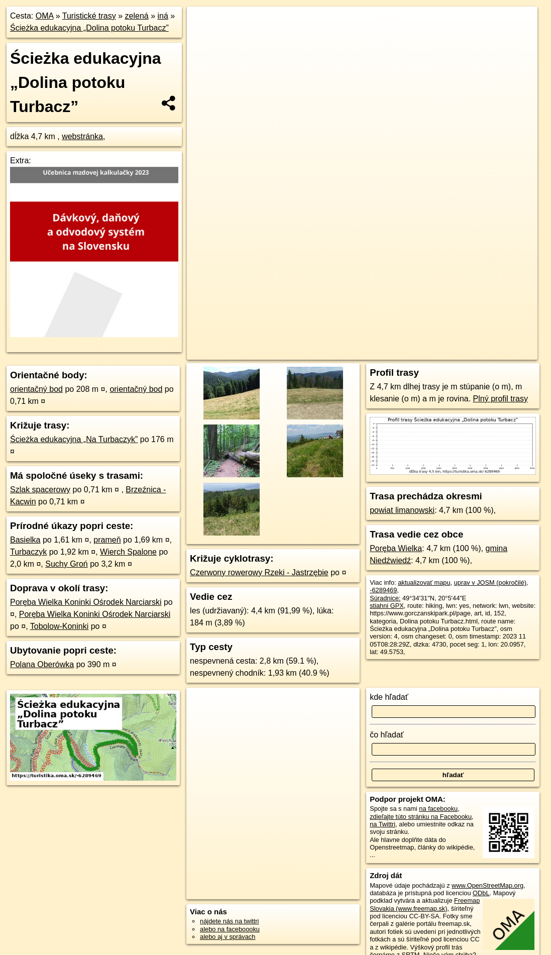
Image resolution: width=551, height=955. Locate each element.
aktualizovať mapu (424, 582)
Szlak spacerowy (40, 489)
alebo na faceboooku (230, 929)
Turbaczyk (28, 552)
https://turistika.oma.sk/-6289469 (491, 352)
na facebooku (438, 808)
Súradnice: (385, 598)
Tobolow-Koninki (59, 626)
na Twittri (382, 824)
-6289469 (383, 590)
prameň (107, 540)
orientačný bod (36, 389)
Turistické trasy (89, 16)
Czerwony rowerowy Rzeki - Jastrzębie (259, 572)
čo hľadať (387, 734)
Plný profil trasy (500, 398)
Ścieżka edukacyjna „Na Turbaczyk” (74, 439)
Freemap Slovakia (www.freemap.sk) (425, 904)
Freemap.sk (414, 352)
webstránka (82, 136)
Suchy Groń (66, 564)
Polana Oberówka (42, 664)
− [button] (204, 39)
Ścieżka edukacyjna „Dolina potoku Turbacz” (89, 28)
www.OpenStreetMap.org (487, 885)
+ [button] (204, 23)
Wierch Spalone (128, 552)
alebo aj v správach (227, 936)
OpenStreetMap (363, 352)
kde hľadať (389, 697)
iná (162, 16)
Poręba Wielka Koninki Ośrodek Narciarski (85, 602)
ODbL (481, 893)
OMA (45, 16)
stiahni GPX (387, 605)
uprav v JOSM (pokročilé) (490, 582)
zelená (137, 16)
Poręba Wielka (396, 548)
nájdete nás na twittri (229, 921)
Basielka (25, 540)
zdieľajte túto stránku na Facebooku (421, 816)
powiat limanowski (402, 510)
